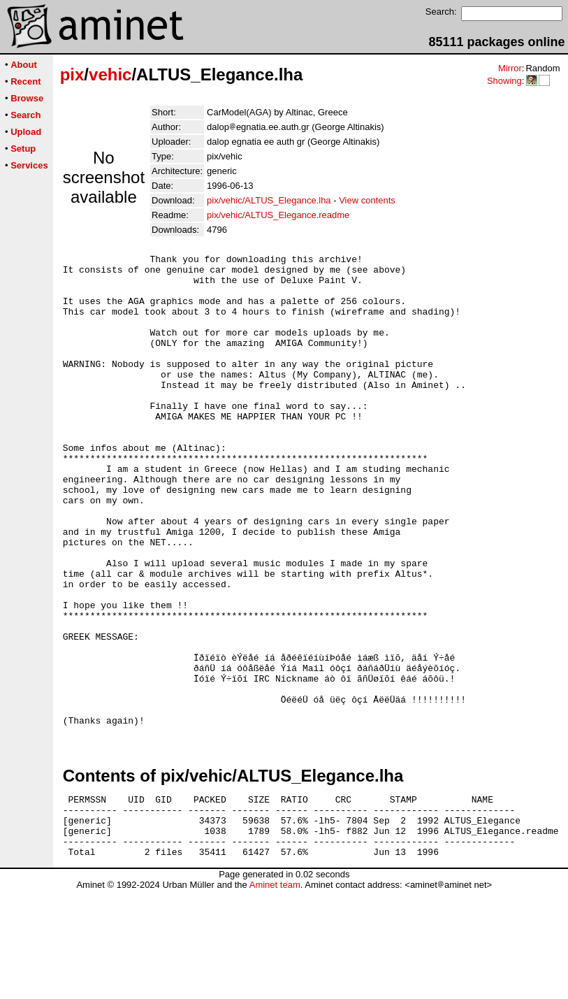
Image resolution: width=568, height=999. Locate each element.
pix (72, 74)
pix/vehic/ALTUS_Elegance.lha (269, 200)
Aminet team (274, 994)
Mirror (510, 68)
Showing (504, 81)
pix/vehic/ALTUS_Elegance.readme (278, 215)
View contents (367, 200)
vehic (110, 74)
